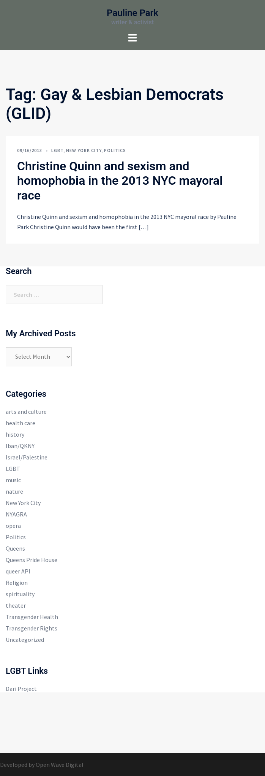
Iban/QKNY (20, 446)
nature (14, 491)
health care (20, 423)
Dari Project (21, 688)
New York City (83, 150)
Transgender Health (32, 617)
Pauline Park (132, 13)
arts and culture (26, 411)
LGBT (57, 150)
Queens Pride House (31, 560)
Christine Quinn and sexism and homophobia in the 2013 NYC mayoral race (120, 181)
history (15, 434)
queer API (18, 571)
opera (13, 525)
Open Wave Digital (60, 764)
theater (16, 605)
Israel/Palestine (26, 457)
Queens (15, 548)
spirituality (20, 594)
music (13, 480)
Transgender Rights (31, 628)
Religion (17, 582)
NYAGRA (16, 514)
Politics (115, 150)
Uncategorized (25, 639)
